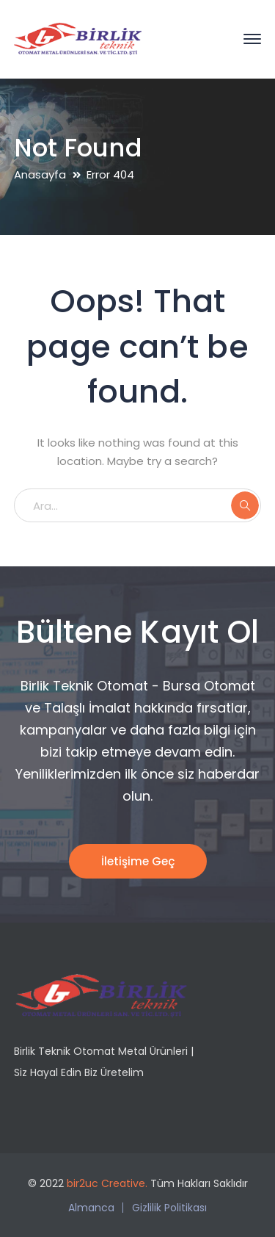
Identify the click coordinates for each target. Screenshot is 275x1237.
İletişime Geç (138, 861)
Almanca (91, 1207)
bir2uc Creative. (107, 1183)
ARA (245, 505)
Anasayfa (40, 174)
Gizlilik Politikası (169, 1207)
